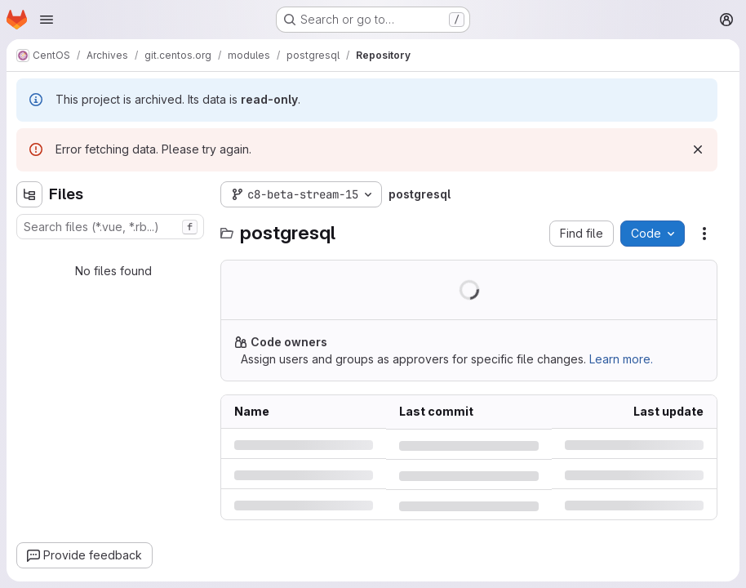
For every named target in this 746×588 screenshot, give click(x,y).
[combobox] (110, 226)
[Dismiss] (698, 149)
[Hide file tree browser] (29, 194)
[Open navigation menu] (46, 20)
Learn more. (621, 359)
